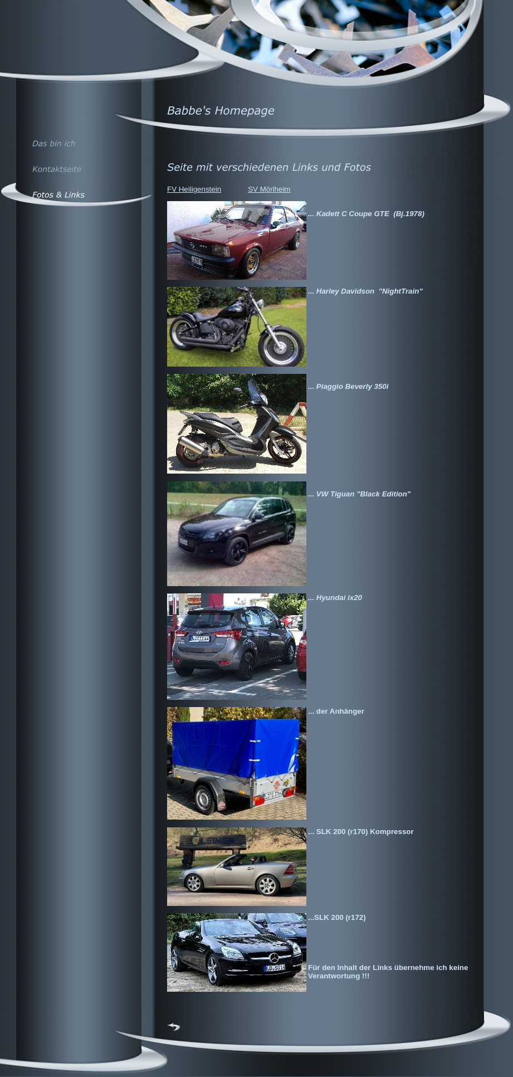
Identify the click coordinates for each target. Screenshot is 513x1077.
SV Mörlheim (269, 189)
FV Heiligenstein (194, 189)
